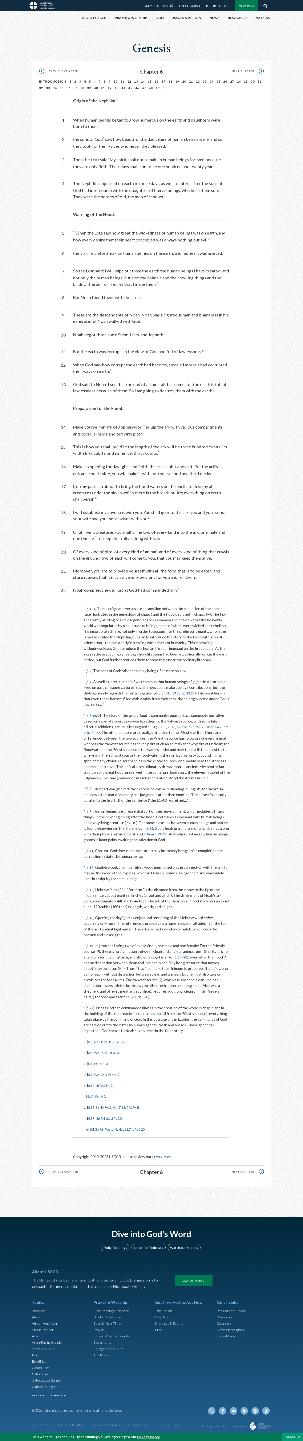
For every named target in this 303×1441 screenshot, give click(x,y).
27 (232, 81)
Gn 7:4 (102, 1122)
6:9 (90, 1078)
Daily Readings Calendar (173, 6)
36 (68, 88)
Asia (35, 1339)
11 (122, 81)
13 (136, 81)
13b (96, 730)
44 (123, 88)
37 (75, 88)
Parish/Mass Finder (233, 1314)
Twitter (216, 1414)
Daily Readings (156, 6)
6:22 (90, 1011)
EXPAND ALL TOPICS (47, 1398)
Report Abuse (217, 6)
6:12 (91, 1100)
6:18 (90, 1133)
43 (117, 88)
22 (198, 81)
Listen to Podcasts (148, 1251)
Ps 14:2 (101, 1067)
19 (177, 81)
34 (55, 88)
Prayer (99, 1333)
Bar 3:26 (118, 1056)
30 (253, 81)
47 (144, 88)
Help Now (247, 5)
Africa (37, 1320)
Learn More (194, 1284)
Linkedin (246, 1414)
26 (225, 81)
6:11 (90, 854)
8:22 (97, 713)
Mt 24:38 (102, 1045)
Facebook (226, 1414)
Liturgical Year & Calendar (115, 1339)
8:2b (216, 725)
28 (239, 81)
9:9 (128, 826)
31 (260, 81)
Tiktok (266, 1414)
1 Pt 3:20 (148, 1133)
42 (110, 88)
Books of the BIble (108, 1320)
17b (196, 725)
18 (170, 81)
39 (89, 88)
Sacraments (103, 1345)
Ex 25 (140, 1017)
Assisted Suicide (45, 1352)
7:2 (134, 1001)
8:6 (118, 938)
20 (184, 81)
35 (62, 88)
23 (205, 81)
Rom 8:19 (155, 838)
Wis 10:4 (102, 1078)
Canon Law (41, 1371)
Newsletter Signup (232, 1333)
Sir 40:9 (103, 1111)
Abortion (39, 1314)
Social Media (227, 1339)
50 (165, 88)
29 (246, 81)
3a (224, 725)
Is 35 (150, 832)
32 (41, 88)
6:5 (89, 713)
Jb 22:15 (104, 1089)
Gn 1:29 (176, 961)
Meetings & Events (170, 1326)
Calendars (225, 1326)
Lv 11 (217, 955)
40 (96, 88)
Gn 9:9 (101, 1133)
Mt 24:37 (136, 1111)
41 (103, 88)
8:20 (146, 1001)
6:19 (90, 949)
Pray (159, 1333)
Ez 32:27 (191, 691)
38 (82, 88)
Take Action (164, 1314)
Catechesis (41, 1377)
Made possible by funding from (224, 1429)
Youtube (236, 1414)
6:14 (90, 871)
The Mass (101, 1358)
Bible (36, 1358)
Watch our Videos (182, 1251)
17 (164, 81)
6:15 (90, 893)
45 (130, 88)
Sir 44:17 (118, 1078)
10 (115, 81)
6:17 (92, 1122)
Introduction (52, 81)
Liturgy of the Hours (110, 1352)
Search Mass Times (109, 1326)
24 (212, 81)
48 (151, 88)
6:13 (92, 1111)
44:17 (122, 1111)
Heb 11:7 (132, 1133)
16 (157, 81)
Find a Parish (189, 6)
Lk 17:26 (119, 1045)
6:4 (89, 680)
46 (137, 88)
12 (129, 81)
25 (219, 81)
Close (291, 1436)
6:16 (90, 921)
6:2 (89, 669)
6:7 (89, 815)
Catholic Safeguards (48, 1389)
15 (150, 81)
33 (48, 88)
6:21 (120, 983)
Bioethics (40, 1364)
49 (158, 88)
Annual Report (44, 1333)
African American (46, 1326)
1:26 (183, 669)
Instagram (256, 1414)
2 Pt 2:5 (122, 1122)
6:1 (89, 607)
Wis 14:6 (102, 1056)
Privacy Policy (163, 1160)
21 (191, 81)
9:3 (121, 972)
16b (188, 725)
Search (265, 5)
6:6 (89, 793)
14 (143, 81)
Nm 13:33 (174, 691)
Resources (225, 1320)
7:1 (161, 725)
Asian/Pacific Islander (49, 1345)
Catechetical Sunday (48, 1383)
